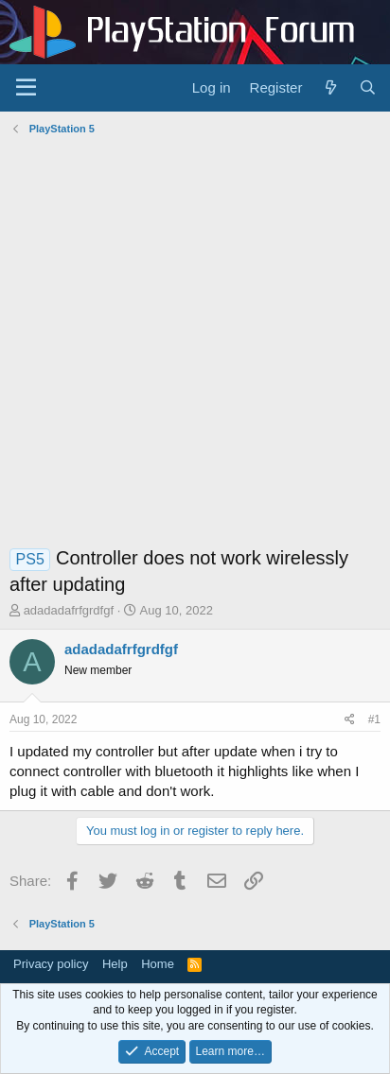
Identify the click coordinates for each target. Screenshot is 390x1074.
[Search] (367, 87)
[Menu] (26, 88)
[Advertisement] (195, 345)
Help (115, 964)
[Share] (350, 720)
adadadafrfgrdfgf (69, 610)
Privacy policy (50, 964)
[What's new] (329, 87)
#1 (374, 719)
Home (157, 964)
